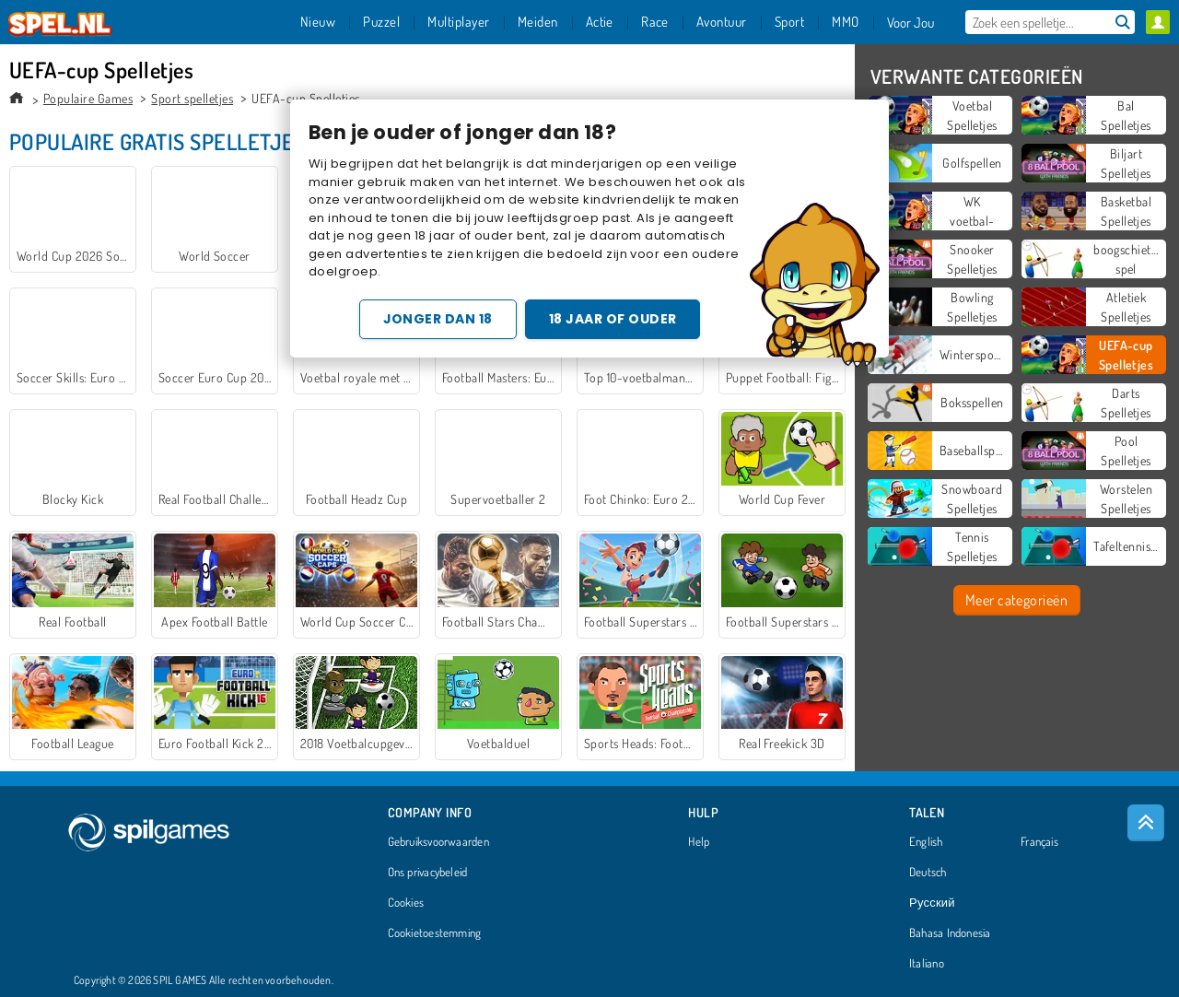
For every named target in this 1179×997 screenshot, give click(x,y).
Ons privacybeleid (428, 872)
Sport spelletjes (192, 98)
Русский (932, 903)
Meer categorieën (1016, 600)
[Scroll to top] (1145, 822)
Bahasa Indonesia (950, 933)
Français (1039, 842)
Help (698, 842)
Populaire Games (88, 98)
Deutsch (928, 872)
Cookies (406, 903)
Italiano (926, 963)
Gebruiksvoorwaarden (438, 842)
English (926, 842)
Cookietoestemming (435, 933)
